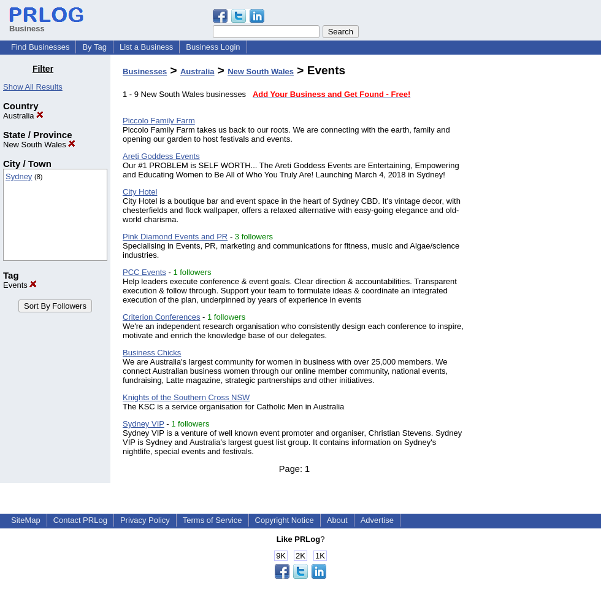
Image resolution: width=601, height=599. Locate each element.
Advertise (377, 520)
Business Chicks (152, 352)
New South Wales (39, 144)
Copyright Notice (284, 520)
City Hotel (140, 191)
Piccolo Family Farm (159, 120)
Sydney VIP (143, 423)
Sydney (19, 176)
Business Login (213, 47)
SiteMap (25, 520)
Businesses (145, 71)
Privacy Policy (145, 520)
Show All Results (33, 86)
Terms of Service (212, 520)
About (337, 520)
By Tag (94, 47)
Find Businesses (40, 47)
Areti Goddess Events (161, 156)
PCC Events (144, 272)
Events (20, 285)
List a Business (146, 47)
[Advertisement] (538, 248)
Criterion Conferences (161, 317)
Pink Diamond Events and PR (175, 236)
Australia (23, 115)
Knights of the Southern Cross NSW (186, 397)
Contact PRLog (80, 520)
